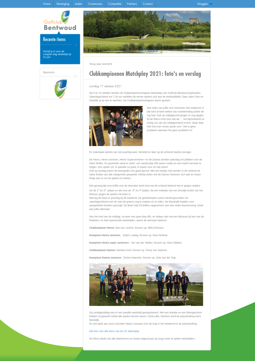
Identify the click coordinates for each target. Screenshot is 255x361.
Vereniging (62, 3)
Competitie (114, 3)
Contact (148, 3)
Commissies (95, 3)
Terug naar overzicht (100, 64)
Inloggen (202, 3)
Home (47, 3)
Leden (78, 3)
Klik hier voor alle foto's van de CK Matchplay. (114, 331)
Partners (132, 3)
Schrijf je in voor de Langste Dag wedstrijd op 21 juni (57, 54)
